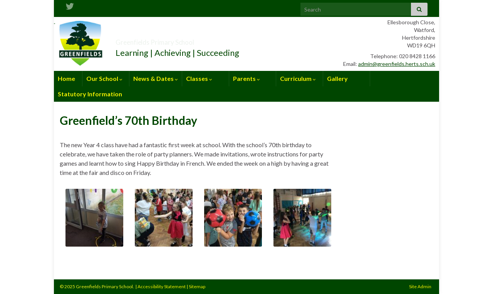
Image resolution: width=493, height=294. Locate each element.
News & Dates (155, 78)
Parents (246, 78)
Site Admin (420, 286)
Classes (199, 78)
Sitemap (197, 286)
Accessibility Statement (162, 286)
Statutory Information (90, 93)
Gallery (337, 78)
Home (66, 78)
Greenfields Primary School (183, 39)
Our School (104, 78)
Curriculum (298, 78)
